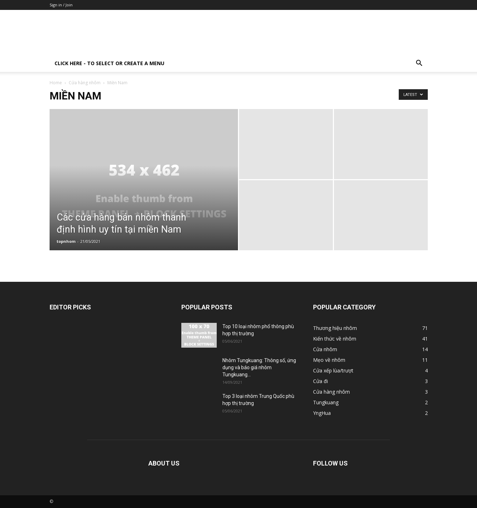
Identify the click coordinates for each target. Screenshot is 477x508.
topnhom (66, 241)
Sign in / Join (61, 4)
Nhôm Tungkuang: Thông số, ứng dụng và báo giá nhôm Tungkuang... (259, 367)
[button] (419, 64)
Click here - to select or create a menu (109, 63)
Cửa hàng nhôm (85, 83)
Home (56, 83)
